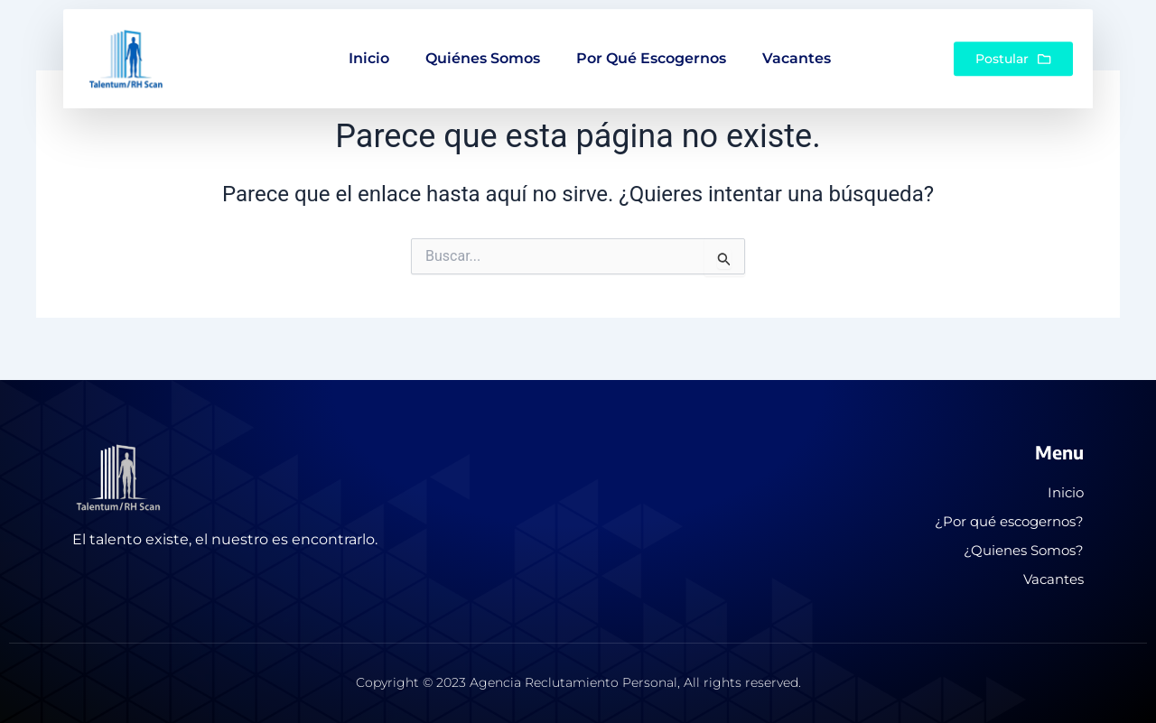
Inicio (369, 42)
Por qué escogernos (651, 42)
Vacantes (796, 42)
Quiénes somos (482, 42)
